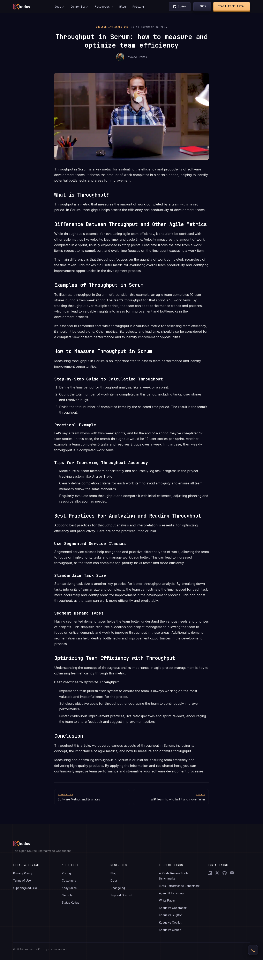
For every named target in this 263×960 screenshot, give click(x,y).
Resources (104, 6)
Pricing (138, 6)
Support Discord (121, 895)
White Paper (167, 900)
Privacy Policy (22, 873)
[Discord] (232, 873)
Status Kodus (70, 902)
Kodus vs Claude (170, 930)
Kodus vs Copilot (170, 922)
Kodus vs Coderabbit (173, 908)
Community (77, 6)
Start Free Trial (232, 6)
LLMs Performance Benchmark (179, 886)
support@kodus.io (25, 888)
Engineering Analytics (112, 26)
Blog (122, 6)
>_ (253, 950)
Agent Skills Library (171, 893)
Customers (69, 880)
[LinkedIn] (210, 873)
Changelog (118, 888)
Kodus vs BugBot (170, 915)
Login (202, 6)
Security (67, 895)
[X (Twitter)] (217, 873)
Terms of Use (22, 880)
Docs (57, 6)
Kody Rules (69, 888)
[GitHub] (225, 873)
